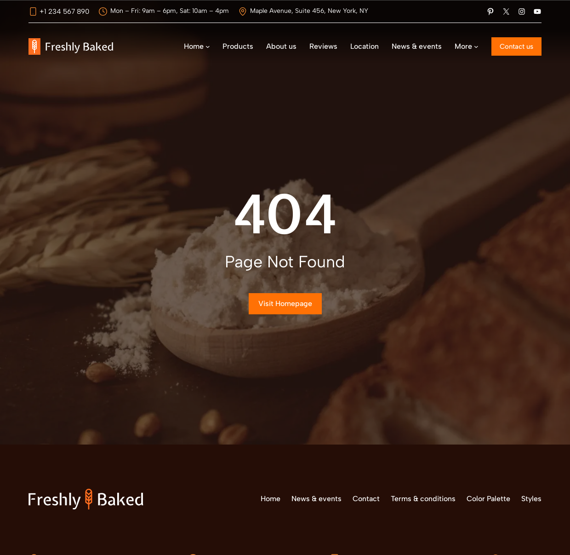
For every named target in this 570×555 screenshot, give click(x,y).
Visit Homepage (285, 303)
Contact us (516, 46)
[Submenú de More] (476, 46)
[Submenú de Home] (207, 46)
